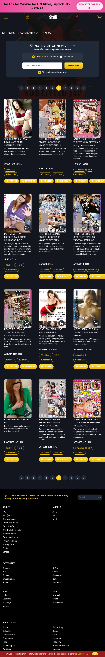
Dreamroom (8, 638)
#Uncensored (11, 270)
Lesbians (7, 599)
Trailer (11, 181)
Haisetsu (56, 638)
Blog (66, 495)
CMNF (55, 571)
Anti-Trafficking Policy (12, 530)
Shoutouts (33, 498)
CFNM (55, 568)
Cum (54, 579)
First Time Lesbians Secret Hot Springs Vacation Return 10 (49, 237)
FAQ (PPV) (7, 515)
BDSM (5, 571)
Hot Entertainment (60, 645)
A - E (54, 512)
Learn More (82, 654)
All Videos (68, 56)
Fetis (5, 642)
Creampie (56, 575)
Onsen (55, 599)
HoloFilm (56, 642)
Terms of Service (10, 522)
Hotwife (6, 595)
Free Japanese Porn (51, 495)
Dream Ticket (9, 634)
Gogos (55, 631)
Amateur (6, 568)
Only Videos (47, 56)
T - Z (54, 522)
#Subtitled (10, 170)
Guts (54, 634)
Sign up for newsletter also (54, 72)
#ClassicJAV (11, 174)
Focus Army (57, 627)
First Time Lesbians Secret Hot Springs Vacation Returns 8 (84, 237)
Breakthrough (9, 579)
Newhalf (56, 595)
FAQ (4, 512)
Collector (7, 631)
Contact (6, 548)
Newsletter (22, 495)
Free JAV (34, 495)
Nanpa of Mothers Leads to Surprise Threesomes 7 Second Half (86, 422)
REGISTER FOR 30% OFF (89, 6)
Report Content (9, 533)
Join (12, 495)
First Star (7, 649)
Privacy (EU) (8, 544)
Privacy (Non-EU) (10, 541)
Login (5, 495)
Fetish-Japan (9, 645)
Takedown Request (11, 537)
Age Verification (10, 519)
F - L (54, 515)
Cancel (6, 552)
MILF (54, 591)
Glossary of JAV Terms (14, 498)
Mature (6, 606)
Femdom (56, 582)
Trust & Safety (9, 526)
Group (5, 591)
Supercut (28, 181)
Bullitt (5, 627)
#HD (90, 170)
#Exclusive (57, 174)
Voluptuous (57, 602)
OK (95, 654)
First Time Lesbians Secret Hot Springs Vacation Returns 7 (14, 332)
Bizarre (6, 575)
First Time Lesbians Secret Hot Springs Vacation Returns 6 (49, 422)
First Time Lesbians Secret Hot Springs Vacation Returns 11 (50, 142)
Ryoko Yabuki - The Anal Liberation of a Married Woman (86, 332)
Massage (7, 602)
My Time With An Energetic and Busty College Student (15, 237)
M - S (54, 519)
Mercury (56, 649)
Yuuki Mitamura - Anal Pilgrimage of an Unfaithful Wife (16, 142)
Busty (5, 582)
